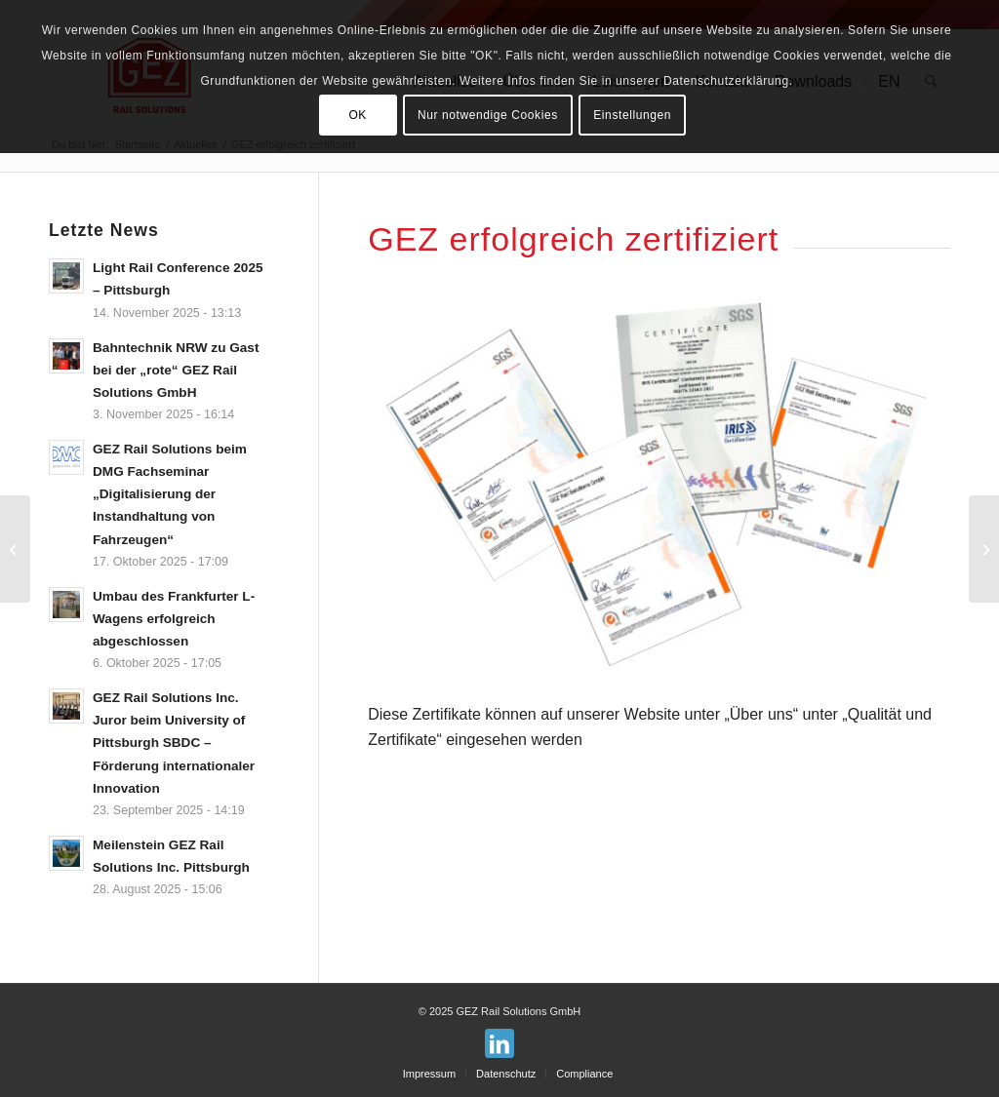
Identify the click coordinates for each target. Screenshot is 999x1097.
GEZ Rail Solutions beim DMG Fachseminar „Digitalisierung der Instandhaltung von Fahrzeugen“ (170, 494)
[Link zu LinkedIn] (499, 1043)
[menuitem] (429, 1073)
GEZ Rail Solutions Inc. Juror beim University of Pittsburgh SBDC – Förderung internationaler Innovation (174, 742)
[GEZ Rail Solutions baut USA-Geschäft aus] (15, 549)
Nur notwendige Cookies (488, 115)
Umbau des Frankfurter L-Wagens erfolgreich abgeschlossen (174, 618)
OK (357, 115)
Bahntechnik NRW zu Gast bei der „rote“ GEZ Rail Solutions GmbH (176, 370)
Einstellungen (632, 115)
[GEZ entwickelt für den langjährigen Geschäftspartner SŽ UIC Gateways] (984, 549)
